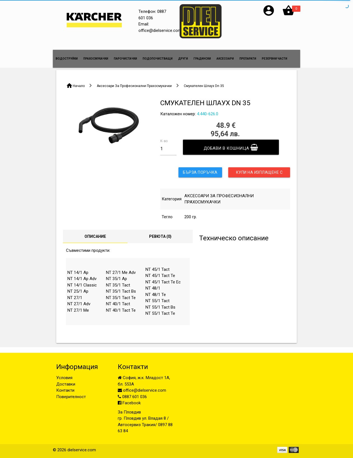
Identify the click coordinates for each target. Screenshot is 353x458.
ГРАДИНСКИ (202, 58)
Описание (95, 236)
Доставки (65, 384)
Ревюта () (160, 236)
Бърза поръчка (200, 172)
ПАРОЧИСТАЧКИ (125, 58)
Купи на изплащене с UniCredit (259, 173)
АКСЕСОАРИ (225, 58)
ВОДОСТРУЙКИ (67, 58)
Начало (79, 86)
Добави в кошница (231, 147)
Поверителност (71, 396)
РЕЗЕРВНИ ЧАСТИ (274, 58)
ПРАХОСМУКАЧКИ (95, 58)
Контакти (65, 390)
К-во (164, 141)
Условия (64, 377)
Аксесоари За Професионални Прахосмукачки (134, 86)
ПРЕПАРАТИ (247, 58)
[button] (268, 15)
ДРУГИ (183, 58)
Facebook (129, 402)
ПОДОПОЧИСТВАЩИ (158, 58)
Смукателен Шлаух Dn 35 (204, 86)
